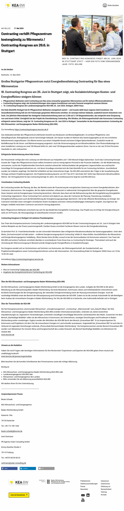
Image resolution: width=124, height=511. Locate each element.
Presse (82, 486)
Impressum (105, 481)
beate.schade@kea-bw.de (11, 431)
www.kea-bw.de (7, 335)
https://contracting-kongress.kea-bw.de (27, 259)
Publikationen (85, 481)
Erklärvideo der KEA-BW (29, 270)
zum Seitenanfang (17, 495)
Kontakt (103, 495)
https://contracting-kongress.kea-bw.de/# (31, 129)
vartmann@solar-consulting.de (13, 463)
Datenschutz (105, 484)
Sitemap (104, 492)
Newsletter (84, 489)
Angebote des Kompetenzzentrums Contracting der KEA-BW (27, 272)
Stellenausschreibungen (89, 484)
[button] (9, 468)
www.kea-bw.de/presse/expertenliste (16, 356)
